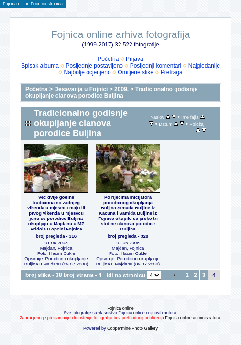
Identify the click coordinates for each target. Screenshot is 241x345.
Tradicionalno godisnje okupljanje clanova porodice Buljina (111, 92)
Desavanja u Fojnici (81, 89)
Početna (108, 59)
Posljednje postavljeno (94, 65)
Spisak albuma (40, 65)
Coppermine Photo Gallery (132, 328)
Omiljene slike (135, 72)
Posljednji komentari (155, 65)
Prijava (134, 59)
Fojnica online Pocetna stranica (33, 3)
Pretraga (172, 72)
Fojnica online (120, 308)
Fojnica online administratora (192, 317)
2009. (121, 89)
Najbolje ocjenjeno (87, 72)
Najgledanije (204, 65)
